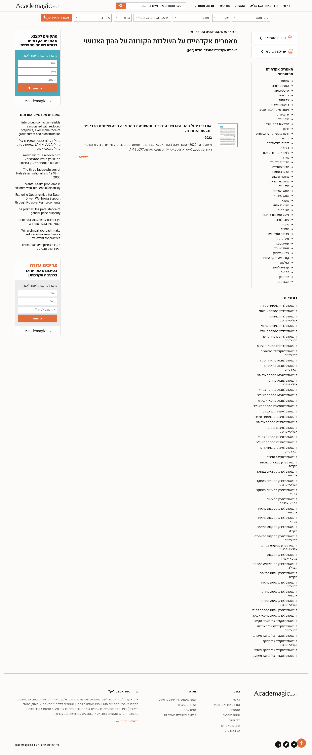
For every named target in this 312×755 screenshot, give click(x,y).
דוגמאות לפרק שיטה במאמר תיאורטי (278, 584)
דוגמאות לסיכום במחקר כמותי (277, 437)
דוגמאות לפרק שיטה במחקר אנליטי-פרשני (278, 602)
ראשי (286, 5)
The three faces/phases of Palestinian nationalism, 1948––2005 (38, 173)
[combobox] (251, 18)
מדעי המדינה (280, 167)
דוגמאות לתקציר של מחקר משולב (275, 655)
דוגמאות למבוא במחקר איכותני (277, 375)
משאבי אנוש (280, 205)
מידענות (284, 186)
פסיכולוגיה (282, 243)
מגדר (286, 157)
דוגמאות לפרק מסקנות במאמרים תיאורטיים (275, 538)
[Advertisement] (156, 88)
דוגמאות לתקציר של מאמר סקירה (275, 621)
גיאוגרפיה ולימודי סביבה (273, 109)
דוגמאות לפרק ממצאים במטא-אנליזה (282, 501)
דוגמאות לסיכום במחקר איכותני (276, 422)
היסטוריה (283, 119)
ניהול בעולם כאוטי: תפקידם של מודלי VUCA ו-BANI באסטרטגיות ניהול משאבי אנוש (39, 144)
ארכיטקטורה (281, 90)
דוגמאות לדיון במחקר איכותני (278, 311)
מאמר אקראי (231, 715)
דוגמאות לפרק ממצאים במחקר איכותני (276, 473)
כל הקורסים (232, 730)
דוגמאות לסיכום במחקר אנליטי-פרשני (281, 429)
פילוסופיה (282, 238)
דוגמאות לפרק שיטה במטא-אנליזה (274, 615)
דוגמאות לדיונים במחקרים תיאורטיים (280, 338)
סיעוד (285, 224)
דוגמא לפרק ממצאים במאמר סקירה (278, 464)
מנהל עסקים (281, 191)
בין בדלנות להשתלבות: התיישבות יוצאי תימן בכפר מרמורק (39, 221)
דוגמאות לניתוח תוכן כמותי (280, 411)
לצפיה (83, 157)
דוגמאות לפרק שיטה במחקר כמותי (274, 610)
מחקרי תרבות (280, 176)
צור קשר (224, 5)
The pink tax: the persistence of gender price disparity (38, 211)
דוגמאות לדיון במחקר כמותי (279, 325)
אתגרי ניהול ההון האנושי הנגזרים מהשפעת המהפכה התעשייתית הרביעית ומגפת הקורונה (147, 128)
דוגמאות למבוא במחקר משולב (277, 395)
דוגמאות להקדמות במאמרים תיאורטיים (278, 353)
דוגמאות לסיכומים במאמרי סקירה (275, 416)
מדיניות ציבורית (279, 162)
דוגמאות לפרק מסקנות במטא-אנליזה (282, 556)
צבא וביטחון (281, 253)
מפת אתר (190, 710)
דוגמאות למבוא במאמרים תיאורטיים (280, 367)
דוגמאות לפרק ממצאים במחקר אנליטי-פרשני (276, 483)
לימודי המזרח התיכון (276, 152)
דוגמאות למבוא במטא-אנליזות (277, 400)
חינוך (286, 128)
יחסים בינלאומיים (277, 143)
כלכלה (285, 148)
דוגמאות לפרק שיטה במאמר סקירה (278, 575)
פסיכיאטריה (281, 248)
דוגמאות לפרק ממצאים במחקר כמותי (276, 492)
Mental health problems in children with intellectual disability (37, 186)
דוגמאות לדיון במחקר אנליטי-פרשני (283, 318)
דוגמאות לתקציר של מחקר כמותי (275, 650)
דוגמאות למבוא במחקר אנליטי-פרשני (282, 382)
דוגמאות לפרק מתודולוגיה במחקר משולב (275, 566)
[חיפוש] (121, 6)
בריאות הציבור (280, 105)
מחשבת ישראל (279, 181)
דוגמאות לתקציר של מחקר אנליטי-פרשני (280, 643)
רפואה (285, 272)
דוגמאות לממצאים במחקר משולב (275, 406)
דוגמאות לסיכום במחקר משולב (276, 442)
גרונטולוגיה (282, 114)
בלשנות (284, 100)
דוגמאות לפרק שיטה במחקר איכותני (278, 593)
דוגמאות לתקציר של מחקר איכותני (275, 635)
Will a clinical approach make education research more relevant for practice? (40, 234)
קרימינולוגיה (281, 267)
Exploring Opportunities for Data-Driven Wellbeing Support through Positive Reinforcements (37, 198)
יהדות (285, 138)
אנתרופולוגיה (280, 85)
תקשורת (283, 281)
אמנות (285, 81)
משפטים (283, 210)
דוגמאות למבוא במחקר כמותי (278, 389)
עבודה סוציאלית (278, 234)
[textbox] (251, 18)
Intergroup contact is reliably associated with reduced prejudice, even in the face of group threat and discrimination (39, 128)
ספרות (285, 229)
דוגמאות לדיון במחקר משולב (278, 331)
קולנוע (284, 262)
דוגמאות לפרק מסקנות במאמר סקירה (277, 529)
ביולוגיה (284, 95)
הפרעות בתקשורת (277, 124)
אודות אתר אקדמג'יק (264, 5)
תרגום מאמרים (204, 5)
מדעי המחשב (280, 171)
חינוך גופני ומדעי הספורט (272, 133)
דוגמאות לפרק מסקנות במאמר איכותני (277, 510)
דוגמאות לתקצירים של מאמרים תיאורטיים (277, 628)
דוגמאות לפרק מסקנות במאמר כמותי (277, 519)
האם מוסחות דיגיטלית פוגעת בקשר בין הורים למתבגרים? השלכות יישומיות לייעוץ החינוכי (40, 159)
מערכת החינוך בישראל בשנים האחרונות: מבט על (41, 247)
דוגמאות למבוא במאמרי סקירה (277, 360)
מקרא (285, 200)
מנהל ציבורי (281, 195)
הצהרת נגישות (187, 704)
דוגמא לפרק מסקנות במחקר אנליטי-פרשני (278, 547)
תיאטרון (284, 277)
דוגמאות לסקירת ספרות (282, 457)
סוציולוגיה (282, 219)
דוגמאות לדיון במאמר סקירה (278, 305)
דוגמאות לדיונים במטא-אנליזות (277, 346)
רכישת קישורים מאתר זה (180, 715)
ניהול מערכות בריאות (275, 214)
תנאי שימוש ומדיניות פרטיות (177, 699)
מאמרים (240, 5)
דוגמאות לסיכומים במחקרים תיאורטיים (278, 449)
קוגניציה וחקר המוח (276, 258)
